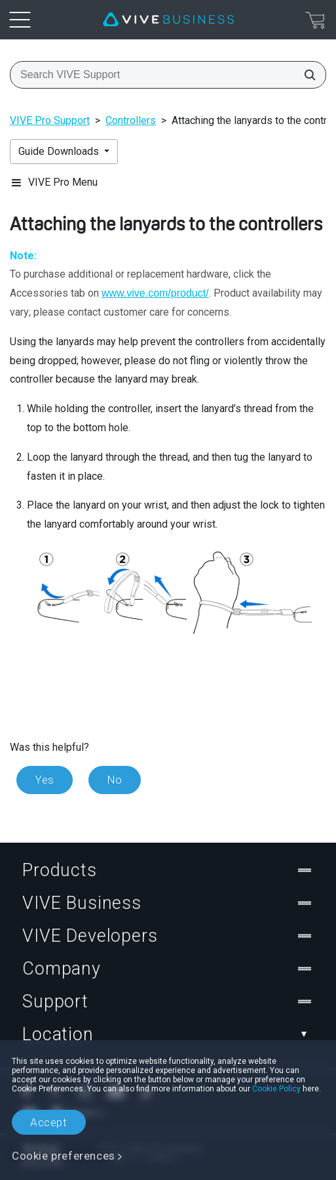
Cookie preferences (63, 1155)
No (114, 779)
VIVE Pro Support (50, 120)
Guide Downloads (60, 151)
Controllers (130, 120)
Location (168, 1034)
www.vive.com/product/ (155, 293)
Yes (44, 779)
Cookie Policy (276, 1088)
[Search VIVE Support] (306, 75)
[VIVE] (168, 20)
